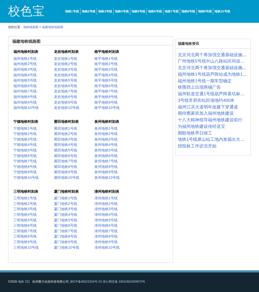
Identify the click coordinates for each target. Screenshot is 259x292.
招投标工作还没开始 (197, 146)
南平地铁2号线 (106, 64)
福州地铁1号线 (25, 58)
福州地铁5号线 (25, 80)
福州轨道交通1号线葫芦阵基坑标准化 (213, 93)
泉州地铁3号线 (106, 139)
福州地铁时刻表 (25, 52)
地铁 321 (24, 281)
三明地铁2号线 (25, 204)
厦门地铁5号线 (65, 220)
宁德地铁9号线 (25, 172)
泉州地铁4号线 (106, 145)
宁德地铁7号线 (25, 161)
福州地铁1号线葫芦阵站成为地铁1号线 (214, 74)
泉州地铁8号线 (106, 167)
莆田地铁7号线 (65, 161)
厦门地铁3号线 (65, 209)
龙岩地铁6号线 (65, 86)
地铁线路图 (30, 27)
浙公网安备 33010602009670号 (124, 281)
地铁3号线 (105, 11)
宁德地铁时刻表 (25, 122)
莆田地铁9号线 (65, 172)
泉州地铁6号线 (106, 156)
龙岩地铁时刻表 (66, 52)
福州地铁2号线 (25, 64)
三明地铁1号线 (25, 198)
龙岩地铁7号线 (65, 91)
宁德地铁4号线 (25, 145)
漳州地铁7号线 (106, 231)
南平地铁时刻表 (106, 52)
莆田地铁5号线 (65, 150)
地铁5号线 (138, 11)
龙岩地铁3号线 (65, 69)
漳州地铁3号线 (106, 209)
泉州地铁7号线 (106, 161)
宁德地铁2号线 (25, 134)
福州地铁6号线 (25, 86)
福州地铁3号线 (25, 69)
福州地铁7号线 (25, 91)
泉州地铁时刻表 (106, 122)
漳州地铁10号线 (107, 247)
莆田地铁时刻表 (66, 122)
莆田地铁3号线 (65, 139)
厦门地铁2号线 (65, 204)
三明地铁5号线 (25, 220)
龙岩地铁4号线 (65, 75)
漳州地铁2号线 (106, 204)
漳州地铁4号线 (106, 214)
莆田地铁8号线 (65, 167)
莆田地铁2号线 (65, 134)
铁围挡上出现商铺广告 (199, 87)
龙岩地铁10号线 (66, 108)
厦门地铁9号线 (65, 242)
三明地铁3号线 (25, 209)
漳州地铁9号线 (106, 242)
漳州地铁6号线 (106, 225)
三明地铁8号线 (25, 236)
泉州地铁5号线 (106, 150)
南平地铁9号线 (106, 102)
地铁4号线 (122, 11)
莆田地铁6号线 (65, 156)
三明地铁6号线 (25, 225)
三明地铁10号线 (26, 247)
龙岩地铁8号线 (65, 97)
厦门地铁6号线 (65, 225)
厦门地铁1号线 (65, 198)
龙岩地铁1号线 (65, 58)
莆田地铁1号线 (65, 128)
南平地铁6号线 (106, 86)
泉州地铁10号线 (107, 178)
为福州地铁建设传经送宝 (201, 126)
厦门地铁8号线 (65, 236)
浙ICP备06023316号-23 (86, 281)
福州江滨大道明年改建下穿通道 (208, 107)
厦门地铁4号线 (65, 214)
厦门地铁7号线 (65, 231)
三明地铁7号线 (25, 231)
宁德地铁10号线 (26, 178)
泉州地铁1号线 (106, 128)
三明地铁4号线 (25, 214)
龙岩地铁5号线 (65, 80)
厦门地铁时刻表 (66, 191)
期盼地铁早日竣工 (195, 133)
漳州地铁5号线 (106, 220)
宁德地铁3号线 (25, 139)
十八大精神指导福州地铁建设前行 (210, 120)
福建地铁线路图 (52, 27)
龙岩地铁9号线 (65, 102)
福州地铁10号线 (26, 108)
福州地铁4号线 (25, 75)
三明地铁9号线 (25, 242)
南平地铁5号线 (106, 80)
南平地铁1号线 (106, 58)
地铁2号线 (89, 11)
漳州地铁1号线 (106, 198)
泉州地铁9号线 (106, 172)
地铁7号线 (172, 11)
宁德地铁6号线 (25, 156)
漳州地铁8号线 (106, 236)
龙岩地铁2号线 (65, 64)
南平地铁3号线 (106, 69)
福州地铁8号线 (25, 97)
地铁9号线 (205, 11)
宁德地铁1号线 (25, 128)
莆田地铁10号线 (66, 178)
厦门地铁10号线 (66, 247)
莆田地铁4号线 (65, 145)
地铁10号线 (222, 11)
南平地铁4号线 (106, 75)
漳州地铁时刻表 (106, 191)
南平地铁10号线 (107, 108)
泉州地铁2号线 (106, 134)
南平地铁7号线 (106, 91)
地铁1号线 (72, 11)
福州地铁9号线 (25, 102)
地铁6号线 (155, 11)
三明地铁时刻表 (25, 191)
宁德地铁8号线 (25, 167)
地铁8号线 (188, 11)
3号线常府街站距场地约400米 (206, 100)
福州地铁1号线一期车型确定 (205, 81)
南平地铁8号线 (106, 97)
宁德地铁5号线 (25, 150)
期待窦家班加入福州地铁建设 (206, 113)
